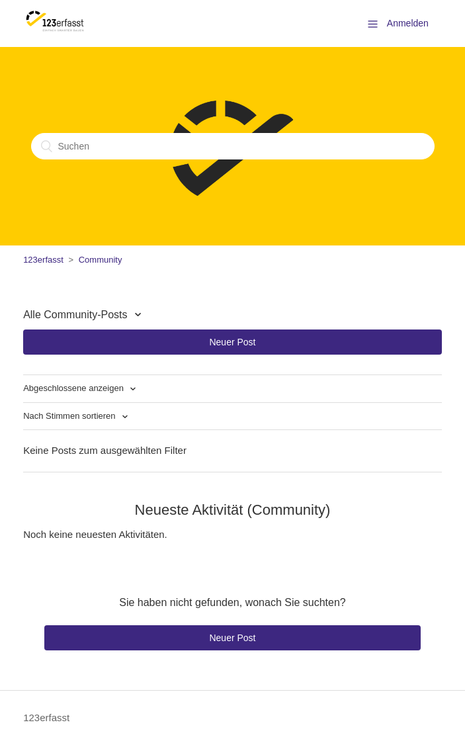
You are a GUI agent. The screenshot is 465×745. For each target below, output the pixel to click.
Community (100, 260)
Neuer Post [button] (232, 342)
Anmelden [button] (408, 23)
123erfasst (43, 260)
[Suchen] (233, 146)
